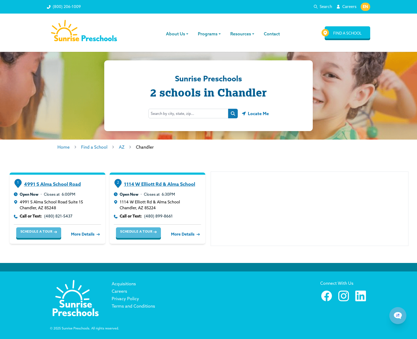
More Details (85, 234)
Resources (242, 33)
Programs (210, 33)
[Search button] (233, 113)
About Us (177, 33)
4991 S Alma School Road (52, 184)
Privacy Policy (125, 298)
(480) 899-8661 (158, 216)
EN (365, 6)
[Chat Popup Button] (397, 315)
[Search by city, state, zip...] (188, 113)
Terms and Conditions (133, 306)
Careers (349, 6)
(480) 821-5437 (58, 216)
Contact (272, 33)
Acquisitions (124, 283)
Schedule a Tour (38, 231)
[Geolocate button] (255, 113)
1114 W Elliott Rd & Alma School (159, 184)
